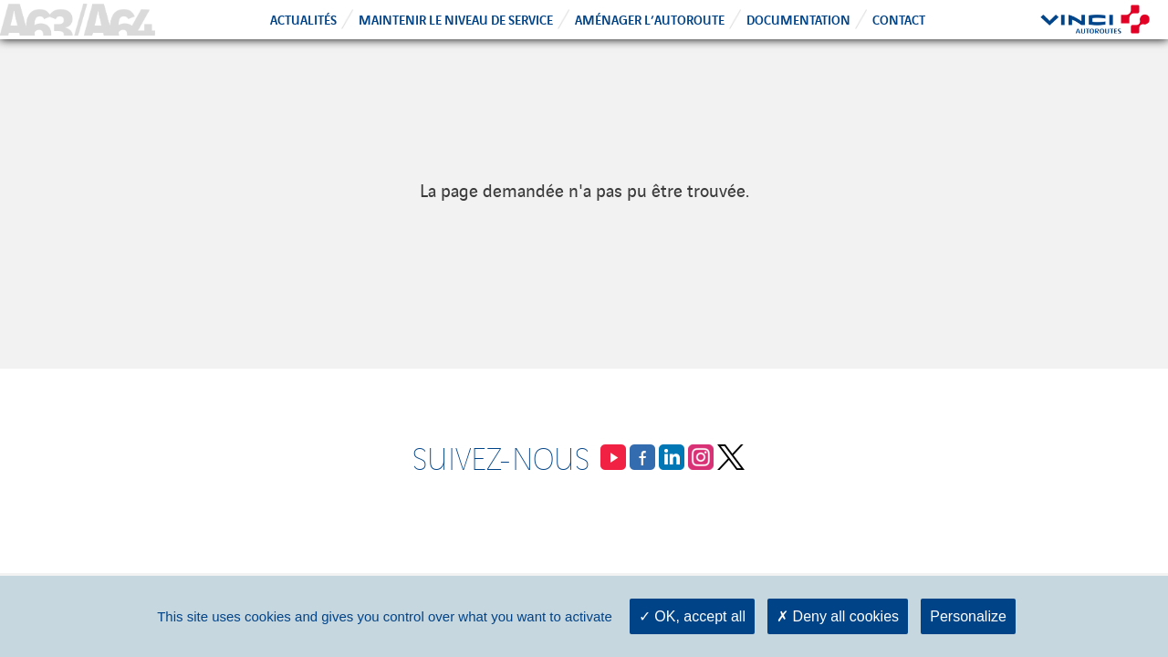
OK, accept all (692, 616)
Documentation (798, 18)
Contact (898, 18)
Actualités (303, 18)
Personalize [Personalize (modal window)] (968, 616)
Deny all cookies (838, 616)
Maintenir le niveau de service (456, 18)
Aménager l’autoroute (650, 18)
